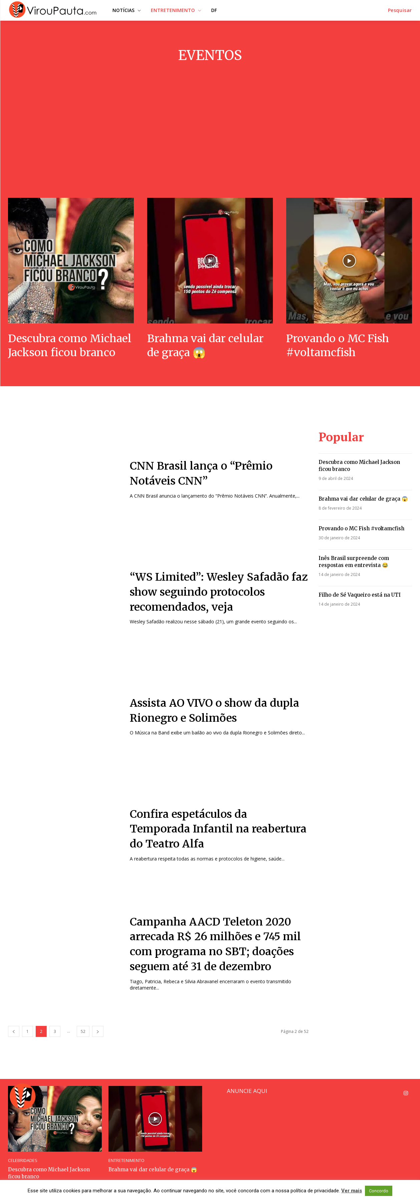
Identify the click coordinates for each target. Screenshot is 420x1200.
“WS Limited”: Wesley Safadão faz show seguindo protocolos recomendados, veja (219, 592)
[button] (400, 10)
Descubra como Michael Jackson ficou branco (69, 345)
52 (83, 1031)
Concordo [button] (378, 1190)
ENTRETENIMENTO (126, 1160)
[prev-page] (13, 1031)
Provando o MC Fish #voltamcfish (337, 345)
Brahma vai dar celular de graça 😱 (205, 345)
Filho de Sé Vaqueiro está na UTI (360, 595)
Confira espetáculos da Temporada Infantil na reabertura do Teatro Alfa (218, 829)
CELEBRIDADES (22, 1160)
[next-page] (97, 1031)
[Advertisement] (210, 131)
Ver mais (351, 1191)
